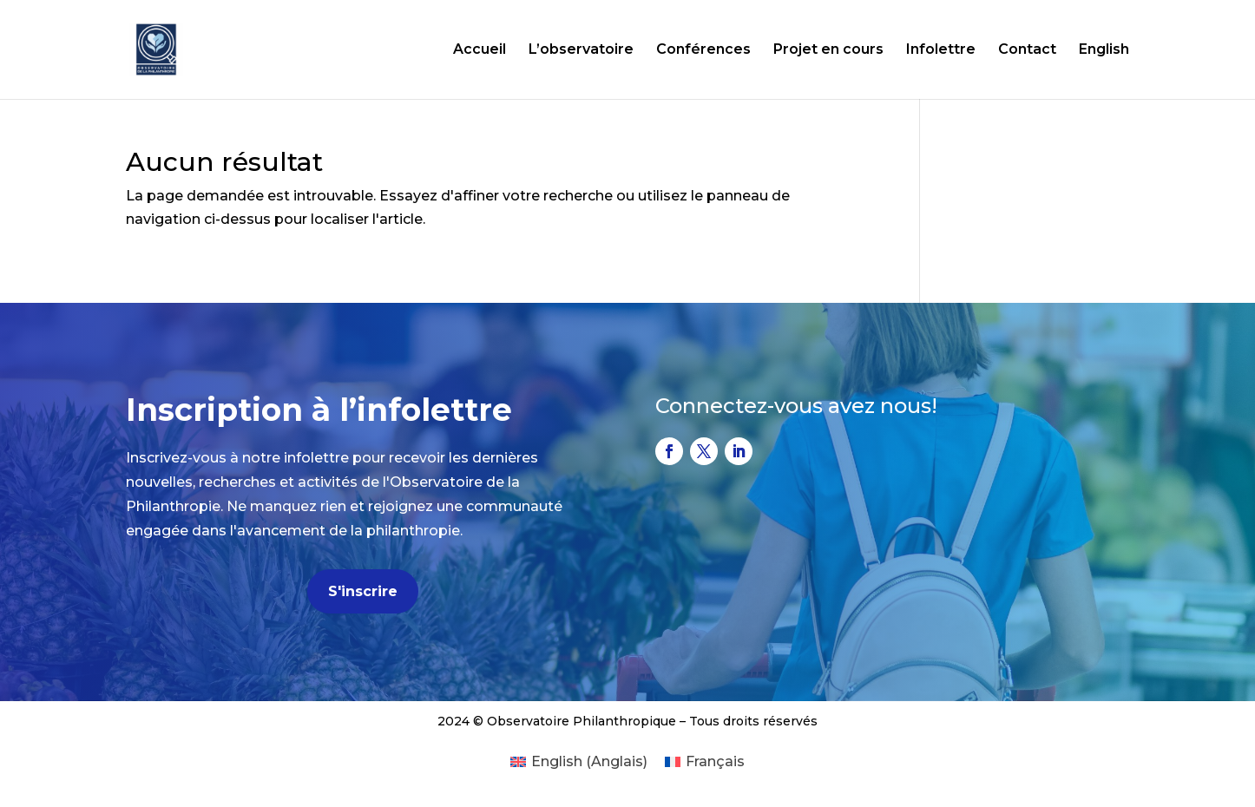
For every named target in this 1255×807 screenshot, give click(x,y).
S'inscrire (363, 591)
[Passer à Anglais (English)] (579, 762)
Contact (1027, 50)
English (1104, 50)
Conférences (703, 50)
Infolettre (941, 50)
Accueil (479, 50)
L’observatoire (581, 50)
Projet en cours (828, 50)
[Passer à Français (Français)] (704, 762)
